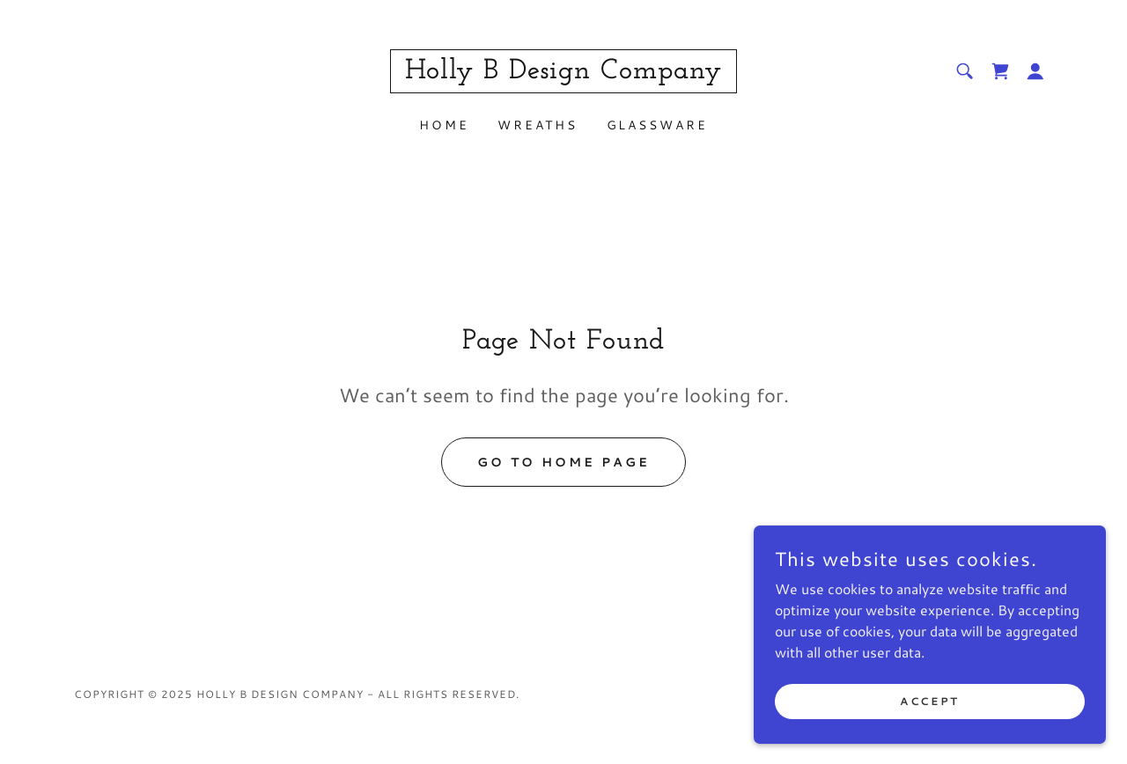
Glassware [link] (658, 125)
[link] (564, 72)
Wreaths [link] (537, 125)
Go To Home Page (563, 462)
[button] (1035, 71)
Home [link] (444, 125)
